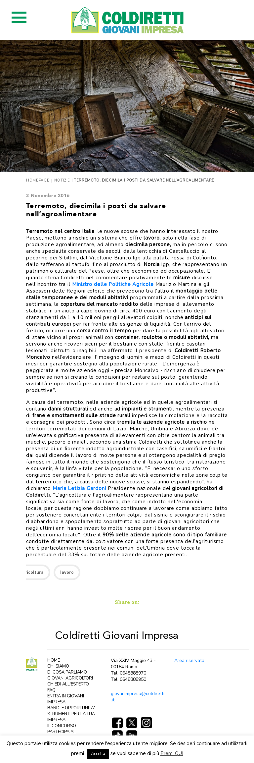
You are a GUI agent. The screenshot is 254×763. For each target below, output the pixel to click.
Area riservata (189, 660)
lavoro (67, 572)
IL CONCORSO (61, 726)
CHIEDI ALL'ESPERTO (68, 684)
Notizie (62, 180)
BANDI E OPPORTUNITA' (71, 708)
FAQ (51, 690)
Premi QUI (171, 753)
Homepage (37, 180)
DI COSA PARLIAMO (67, 672)
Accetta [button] (98, 754)
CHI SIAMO (58, 666)
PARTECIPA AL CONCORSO (61, 735)
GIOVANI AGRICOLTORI (70, 678)
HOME (53, 660)
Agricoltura (32, 572)
